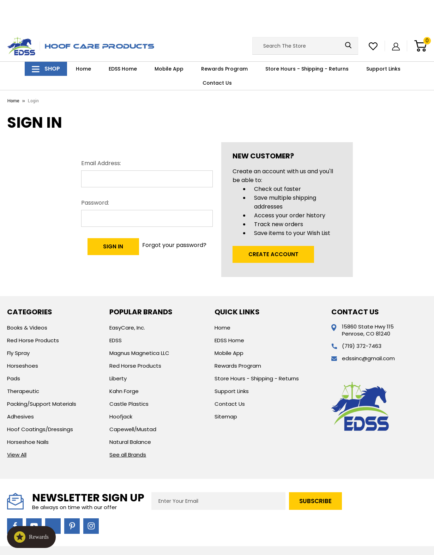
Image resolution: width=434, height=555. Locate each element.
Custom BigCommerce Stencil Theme (291, 527)
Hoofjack (120, 384)
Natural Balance (130, 409)
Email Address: (101, 131)
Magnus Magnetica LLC (139, 320)
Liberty (118, 346)
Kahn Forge (124, 358)
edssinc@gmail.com (368, 326)
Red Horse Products (33, 308)
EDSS (115, 308)
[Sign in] (396, 13)
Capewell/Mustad (132, 396)
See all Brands (127, 422)
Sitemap (226, 384)
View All (16, 422)
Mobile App (169, 36)
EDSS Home (123, 36)
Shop (46, 36)
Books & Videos (27, 295)
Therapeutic (23, 358)
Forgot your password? (176, 210)
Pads (13, 346)
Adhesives (20, 384)
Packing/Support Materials (41, 371)
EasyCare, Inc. (127, 295)
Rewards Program (224, 36)
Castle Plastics (129, 371)
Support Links (383, 36)
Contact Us (217, 50)
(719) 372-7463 (361, 313)
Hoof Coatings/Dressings (40, 396)
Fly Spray (18, 320)
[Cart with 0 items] (420, 13)
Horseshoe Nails (28, 409)
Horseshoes (22, 333)
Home (83, 36)
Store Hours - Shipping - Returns (307, 36)
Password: (95, 170)
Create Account (273, 221)
